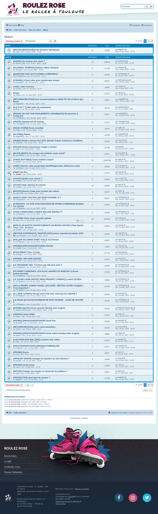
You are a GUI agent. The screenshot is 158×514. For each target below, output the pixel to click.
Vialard (18, 181)
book (18, 373)
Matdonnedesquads (23, 310)
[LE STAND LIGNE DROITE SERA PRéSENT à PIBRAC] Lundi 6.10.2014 (47, 279)
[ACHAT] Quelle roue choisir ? (27, 178)
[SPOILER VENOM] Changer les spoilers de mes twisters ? (41, 358)
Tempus (19, 70)
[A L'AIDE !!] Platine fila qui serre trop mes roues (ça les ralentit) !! (45, 293)
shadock (19, 143)
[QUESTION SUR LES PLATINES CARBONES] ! (35, 74)
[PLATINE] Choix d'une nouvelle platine (32, 218)
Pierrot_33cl (20, 63)
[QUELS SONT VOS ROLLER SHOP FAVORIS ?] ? (37, 197)
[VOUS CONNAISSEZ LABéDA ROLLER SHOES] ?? (37, 212)
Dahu (18, 52)
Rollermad (122, 61)
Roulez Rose (8, 498)
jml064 (18, 162)
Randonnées (10, 456)
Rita (17, 342)
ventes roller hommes (23, 86)
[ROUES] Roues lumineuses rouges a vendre (34, 147)
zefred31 (22, 236)
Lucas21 (121, 178)
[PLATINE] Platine (21, 134)
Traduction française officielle (68, 501)
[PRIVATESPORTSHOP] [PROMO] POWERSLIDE (36, 346)
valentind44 (122, 107)
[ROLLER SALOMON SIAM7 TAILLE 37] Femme (36, 239)
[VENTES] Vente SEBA (24, 314)
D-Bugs (121, 218)
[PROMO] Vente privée (24, 365)
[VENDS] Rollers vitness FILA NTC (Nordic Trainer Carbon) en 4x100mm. (48, 140)
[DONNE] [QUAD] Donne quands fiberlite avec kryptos (39, 308)
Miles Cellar (60, 504)
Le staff (7, 461)
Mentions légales (82, 489)
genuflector (20, 155)
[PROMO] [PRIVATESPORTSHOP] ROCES (33, 246)
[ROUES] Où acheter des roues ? (29, 61)
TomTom (121, 140)
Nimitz (120, 93)
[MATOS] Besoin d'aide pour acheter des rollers (36, 191)
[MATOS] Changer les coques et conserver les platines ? (40, 371)
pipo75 (120, 159)
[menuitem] (21, 25)
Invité (18, 329)
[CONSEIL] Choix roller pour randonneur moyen (36, 80)
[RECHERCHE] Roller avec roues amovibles (34, 327)
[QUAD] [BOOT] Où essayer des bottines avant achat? (39, 153)
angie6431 (20, 104)
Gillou (18, 95)
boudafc (19, 323)
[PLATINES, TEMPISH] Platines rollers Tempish (35, 67)
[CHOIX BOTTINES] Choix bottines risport (33, 159)
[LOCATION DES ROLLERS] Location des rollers (36, 339)
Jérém (18, 174)
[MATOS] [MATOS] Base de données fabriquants (36, 50)
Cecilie (18, 89)
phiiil (17, 149)
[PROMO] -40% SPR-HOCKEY (27, 258)
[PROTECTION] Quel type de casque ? (31, 377)
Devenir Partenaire (13, 472)
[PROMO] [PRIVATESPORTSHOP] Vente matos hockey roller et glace (46, 333)
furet (17, 109)
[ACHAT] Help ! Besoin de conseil (29, 185)
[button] (152, 41)
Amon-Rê (19, 193)
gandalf (121, 339)
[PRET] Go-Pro (20, 172)
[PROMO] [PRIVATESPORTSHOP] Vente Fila (34, 320)
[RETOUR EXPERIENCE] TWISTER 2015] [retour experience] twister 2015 (48, 233)
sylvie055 (121, 153)
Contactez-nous (12, 467)
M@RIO (121, 49)
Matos (8, 36)
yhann (18, 335)
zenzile (18, 230)
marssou (19, 348)
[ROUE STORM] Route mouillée (28, 128)
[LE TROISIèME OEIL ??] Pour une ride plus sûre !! (37, 265)
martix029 (122, 113)
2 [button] (148, 41)
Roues (16, 93)
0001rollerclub (123, 80)
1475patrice (20, 76)
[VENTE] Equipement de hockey (28, 121)
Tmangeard (20, 124)
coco (18, 354)
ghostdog (121, 252)
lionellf (18, 361)
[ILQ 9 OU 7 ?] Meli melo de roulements (32, 107)
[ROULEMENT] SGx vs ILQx (26, 252)
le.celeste (19, 82)
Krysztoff (121, 327)
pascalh (121, 172)
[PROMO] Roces (21, 352)
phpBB (71, 496)
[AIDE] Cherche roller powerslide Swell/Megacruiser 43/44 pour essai (46, 166)
